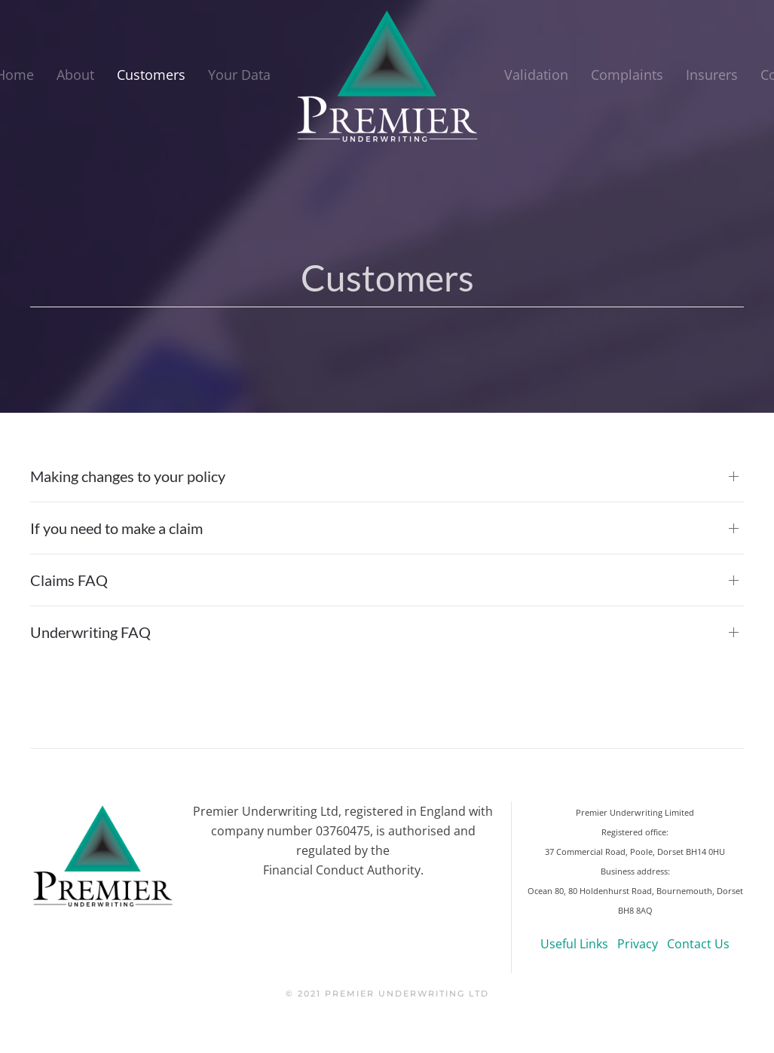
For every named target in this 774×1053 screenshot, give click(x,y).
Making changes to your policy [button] (127, 476)
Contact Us (698, 943)
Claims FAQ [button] (69, 580)
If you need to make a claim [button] (116, 528)
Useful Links (574, 943)
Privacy (637, 943)
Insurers (712, 75)
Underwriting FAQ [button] (90, 632)
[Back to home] (387, 75)
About (75, 75)
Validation (536, 75)
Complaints (627, 75)
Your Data (239, 75)
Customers (151, 75)
